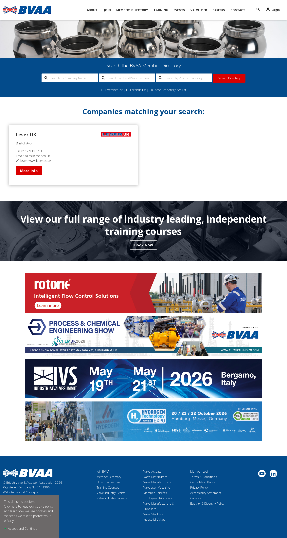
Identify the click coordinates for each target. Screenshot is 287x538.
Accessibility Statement (205, 493)
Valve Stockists (153, 514)
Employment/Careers (157, 498)
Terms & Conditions (203, 477)
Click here (10, 506)
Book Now (143, 245)
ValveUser (198, 10)
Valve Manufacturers (157, 482)
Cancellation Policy (202, 482)
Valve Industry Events (111, 493)
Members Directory (132, 10)
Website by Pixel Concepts (21, 492)
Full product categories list (167, 90)
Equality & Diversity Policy (207, 503)
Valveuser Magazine (156, 487)
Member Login (199, 471)
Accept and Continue (22, 528)
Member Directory (109, 477)
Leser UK (26, 134)
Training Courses (108, 487)
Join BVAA (103, 471)
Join (107, 10)
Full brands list (136, 90)
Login (273, 10)
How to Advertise (108, 482)
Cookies (195, 498)
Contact (237, 10)
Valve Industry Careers (112, 498)
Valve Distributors (155, 477)
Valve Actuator (153, 471)
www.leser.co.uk (39, 160)
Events (179, 10)
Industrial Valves (154, 519)
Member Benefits (155, 493)
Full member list (112, 90)
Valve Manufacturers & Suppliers (158, 506)
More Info (29, 170)
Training (160, 10)
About (92, 10)
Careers (218, 10)
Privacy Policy (199, 487)
